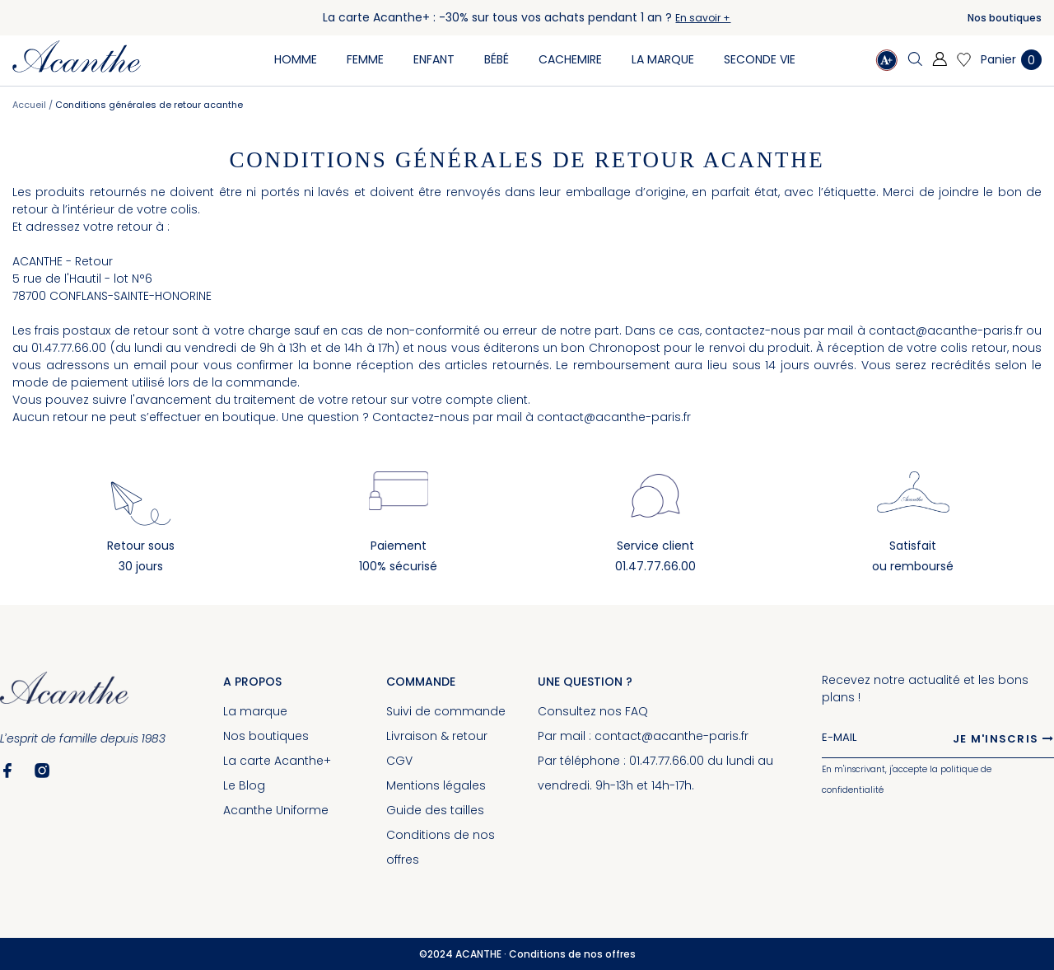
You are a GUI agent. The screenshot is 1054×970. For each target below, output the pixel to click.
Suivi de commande (446, 711)
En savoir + (702, 18)
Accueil (30, 104)
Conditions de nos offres (572, 954)
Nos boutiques (1005, 18)
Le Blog (244, 785)
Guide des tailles (435, 810)
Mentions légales (436, 785)
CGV (399, 760)
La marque (255, 711)
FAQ (636, 711)
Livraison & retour (436, 736)
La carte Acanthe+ (277, 760)
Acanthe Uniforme (276, 810)
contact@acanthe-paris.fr (946, 330)
